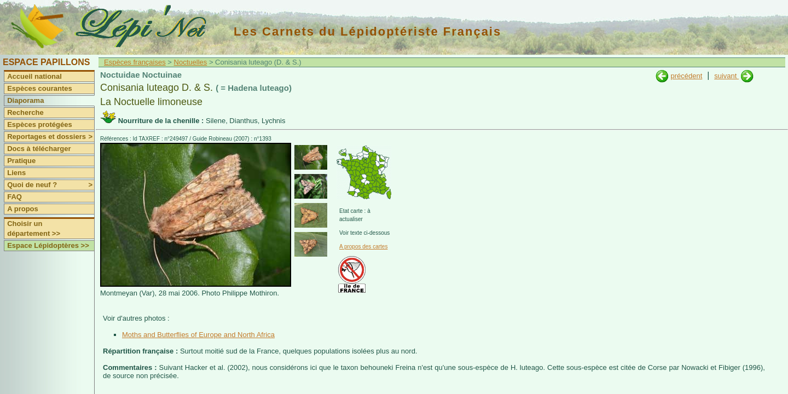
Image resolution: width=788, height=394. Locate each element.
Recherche (25, 112)
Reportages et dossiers (50, 137)
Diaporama (25, 100)
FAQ (14, 197)
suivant (726, 76)
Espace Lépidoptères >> (48, 245)
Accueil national (34, 76)
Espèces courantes (39, 88)
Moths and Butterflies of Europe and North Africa (198, 335)
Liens (16, 173)
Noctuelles (190, 62)
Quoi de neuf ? (50, 185)
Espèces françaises (135, 62)
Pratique (21, 161)
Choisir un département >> (33, 228)
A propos (22, 209)
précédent (686, 76)
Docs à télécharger (39, 148)
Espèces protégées (39, 124)
